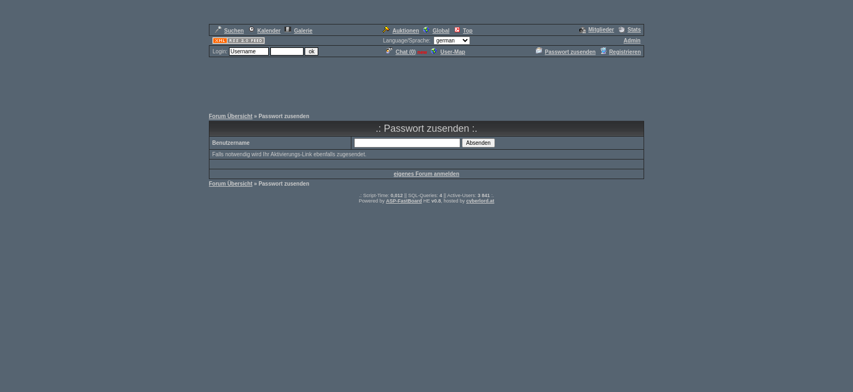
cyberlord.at (480, 201)
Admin (631, 41)
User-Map (448, 52)
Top (463, 31)
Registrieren (620, 52)
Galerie (298, 31)
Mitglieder (596, 30)
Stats (630, 30)
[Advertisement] (426, 82)
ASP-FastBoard (404, 201)
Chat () (401, 52)
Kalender (264, 31)
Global (436, 31)
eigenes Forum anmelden (427, 174)
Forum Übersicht (230, 116)
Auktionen (400, 31)
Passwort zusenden (566, 52)
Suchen (229, 31)
